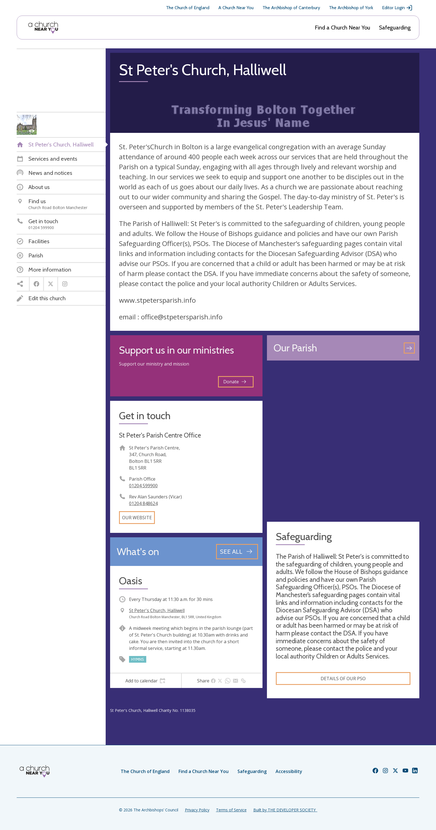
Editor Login (397, 7)
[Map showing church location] (343, 441)
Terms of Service (231, 809)
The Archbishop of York (351, 7)
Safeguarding (395, 27)
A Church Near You (236, 7)
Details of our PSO (343, 678)
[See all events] (237, 551)
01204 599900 (143, 486)
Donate (234, 382)
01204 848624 (143, 503)
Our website (137, 518)
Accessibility (289, 771)
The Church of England (187, 7)
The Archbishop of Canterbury (291, 7)
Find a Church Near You (342, 27)
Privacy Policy (197, 809)
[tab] (145, 681)
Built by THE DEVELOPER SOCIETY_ (285, 809)
